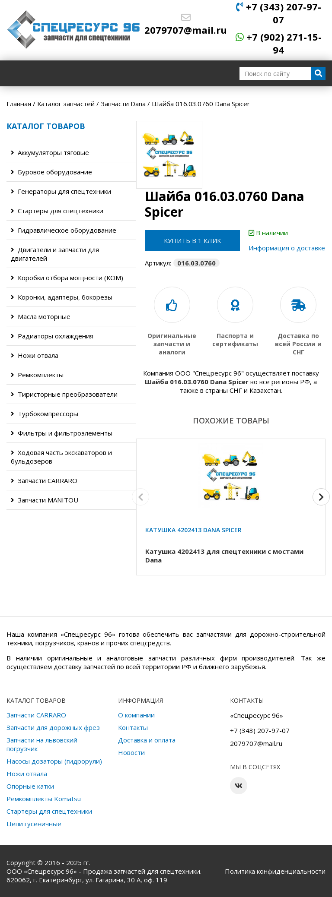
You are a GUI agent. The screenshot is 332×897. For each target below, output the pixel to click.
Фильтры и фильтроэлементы (61, 433)
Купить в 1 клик (192, 240)
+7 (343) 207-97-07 (278, 13)
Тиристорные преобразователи (64, 394)
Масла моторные (40, 316)
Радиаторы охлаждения (52, 336)
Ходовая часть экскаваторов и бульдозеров (61, 456)
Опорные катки (30, 786)
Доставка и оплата (147, 740)
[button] (321, 496)
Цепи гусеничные (33, 823)
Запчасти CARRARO (44, 480)
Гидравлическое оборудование (63, 230)
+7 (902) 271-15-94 (279, 43)
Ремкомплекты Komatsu (43, 798)
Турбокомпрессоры (44, 413)
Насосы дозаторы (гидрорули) (54, 761)
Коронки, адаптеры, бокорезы (61, 297)
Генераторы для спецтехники (61, 191)
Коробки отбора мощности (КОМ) (67, 277)
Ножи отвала (34, 355)
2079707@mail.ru (185, 24)
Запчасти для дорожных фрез (53, 727)
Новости (131, 752)
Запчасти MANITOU (44, 500)
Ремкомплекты (37, 374)
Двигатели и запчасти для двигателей (55, 253)
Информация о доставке (287, 247)
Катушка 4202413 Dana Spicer (193, 530)
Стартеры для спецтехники (57, 210)
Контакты (133, 727)
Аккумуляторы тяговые (50, 152)
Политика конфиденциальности (275, 871)
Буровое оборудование (51, 171)
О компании (136, 715)
